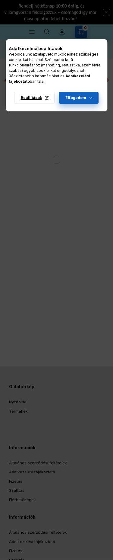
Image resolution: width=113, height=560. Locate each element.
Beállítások (31, 97)
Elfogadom (75, 97)
